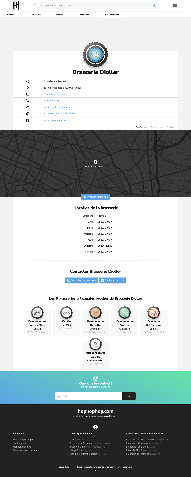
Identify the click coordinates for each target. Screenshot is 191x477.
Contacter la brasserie (55, 94)
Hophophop (16, 5)
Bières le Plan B (142, 450)
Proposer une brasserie (25, 450)
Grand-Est (36, 14)
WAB (76, 439)
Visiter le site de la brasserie (58, 107)
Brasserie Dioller (112, 14)
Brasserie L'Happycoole (143, 443)
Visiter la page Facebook (57, 120)
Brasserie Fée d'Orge (142, 446)
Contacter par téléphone (81, 280)
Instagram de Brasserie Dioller (59, 113)
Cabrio (66, 321)
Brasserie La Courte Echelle (147, 439)
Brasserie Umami (87, 446)
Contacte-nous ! (21, 443)
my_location (155, 5)
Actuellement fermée (55, 81)
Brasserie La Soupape (89, 443)
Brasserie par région (23, 439)
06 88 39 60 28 (51, 100)
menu (175, 5)
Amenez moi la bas (95, 197)
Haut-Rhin (60, 14)
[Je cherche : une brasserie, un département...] (94, 6)
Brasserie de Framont (143, 453)
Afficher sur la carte (95, 164)
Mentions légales (22, 446)
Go (129, 396)
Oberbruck (84, 14)
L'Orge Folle (80, 450)
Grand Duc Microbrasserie (88, 453)
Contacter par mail (112, 280)
